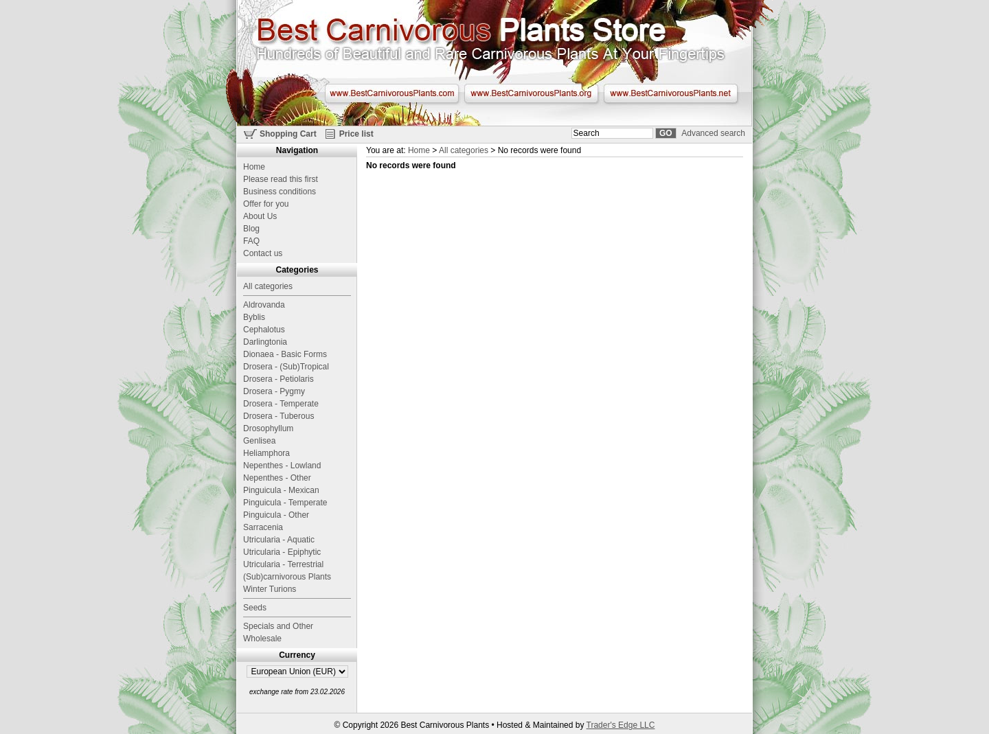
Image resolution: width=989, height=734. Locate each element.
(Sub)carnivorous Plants (287, 577)
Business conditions (279, 191)
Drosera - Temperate (281, 404)
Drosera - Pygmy (274, 391)
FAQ (251, 241)
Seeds (254, 607)
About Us (260, 216)
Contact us (262, 253)
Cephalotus (264, 329)
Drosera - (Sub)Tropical (286, 366)
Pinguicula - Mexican (281, 490)
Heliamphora (266, 453)
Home (419, 150)
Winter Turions (269, 589)
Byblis (254, 317)
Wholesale (262, 638)
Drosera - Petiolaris (278, 379)
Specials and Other (278, 626)
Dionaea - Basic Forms (285, 354)
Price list (356, 134)
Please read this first (280, 179)
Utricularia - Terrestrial (283, 564)
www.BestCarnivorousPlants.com (392, 93)
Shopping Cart (288, 134)
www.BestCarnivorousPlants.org (531, 93)
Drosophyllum (268, 428)
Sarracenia (263, 527)
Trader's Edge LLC (621, 725)
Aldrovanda (264, 305)
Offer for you (265, 204)
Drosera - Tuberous (278, 416)
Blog (251, 228)
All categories (463, 150)
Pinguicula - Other (276, 515)
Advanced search (713, 133)
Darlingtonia (265, 342)
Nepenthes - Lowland (282, 465)
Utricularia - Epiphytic (282, 552)
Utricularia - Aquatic (279, 539)
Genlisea (259, 441)
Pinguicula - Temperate (285, 502)
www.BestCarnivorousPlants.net (671, 93)
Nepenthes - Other (277, 478)
